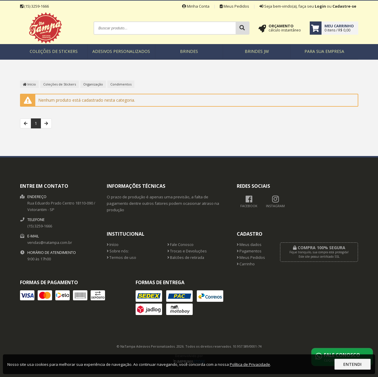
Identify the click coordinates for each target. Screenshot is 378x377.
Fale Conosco (180, 244)
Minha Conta (195, 6)
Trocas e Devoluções (187, 251)
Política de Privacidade (250, 364)
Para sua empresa (324, 51)
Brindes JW (257, 51)
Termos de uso (121, 257)
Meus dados (249, 244)
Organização (93, 84)
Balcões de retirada (185, 257)
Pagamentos (249, 251)
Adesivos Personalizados (121, 51)
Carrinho (246, 264)
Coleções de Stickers (54, 51)
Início (29, 84)
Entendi (352, 364)
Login (320, 6)
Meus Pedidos (234, 6)
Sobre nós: (118, 251)
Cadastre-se (344, 6)
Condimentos (120, 84)
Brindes (189, 51)
